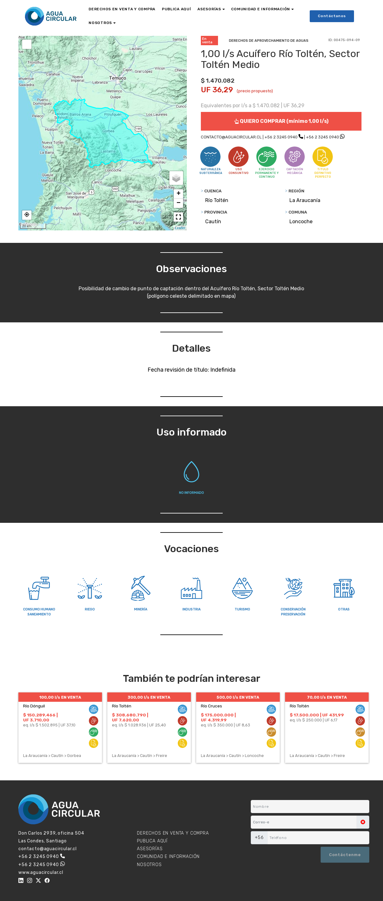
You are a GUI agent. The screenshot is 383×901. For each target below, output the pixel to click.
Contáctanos (332, 16)
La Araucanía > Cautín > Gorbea (52, 755)
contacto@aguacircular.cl (47, 848)
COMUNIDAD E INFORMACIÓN (260, 9)
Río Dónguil (34, 705)
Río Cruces (211, 705)
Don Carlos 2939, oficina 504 (51, 833)
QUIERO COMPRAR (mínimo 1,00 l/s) (281, 121)
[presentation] (281, 854)
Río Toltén (121, 705)
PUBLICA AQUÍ (176, 9)
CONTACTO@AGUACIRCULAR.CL (231, 137)
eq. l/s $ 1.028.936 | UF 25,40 (139, 725)
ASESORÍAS (209, 9)
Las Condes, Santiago (42, 841)
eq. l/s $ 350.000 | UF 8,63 (225, 725)
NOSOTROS (100, 23)
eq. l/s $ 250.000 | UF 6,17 (313, 720)
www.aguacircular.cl (40, 872)
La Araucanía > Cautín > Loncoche (232, 755)
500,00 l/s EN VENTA (237, 697)
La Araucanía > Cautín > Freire (139, 755)
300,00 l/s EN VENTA (149, 697)
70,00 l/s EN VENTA (327, 697)
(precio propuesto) (255, 91)
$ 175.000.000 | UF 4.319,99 (218, 717)
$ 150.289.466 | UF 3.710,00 (40, 717)
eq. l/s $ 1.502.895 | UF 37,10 (49, 725)
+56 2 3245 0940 (281, 137)
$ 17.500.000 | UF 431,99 (317, 714)
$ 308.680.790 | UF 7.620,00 (130, 717)
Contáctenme (345, 854)
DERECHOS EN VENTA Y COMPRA (122, 9)
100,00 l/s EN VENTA (60, 697)
